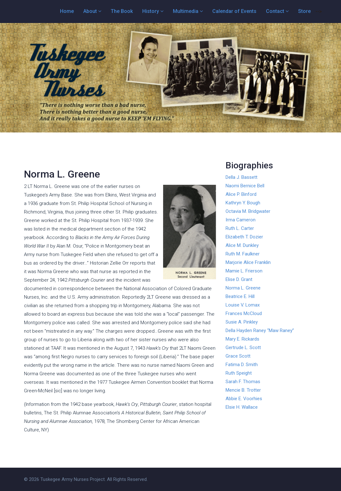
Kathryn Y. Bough (243, 203)
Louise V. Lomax (243, 305)
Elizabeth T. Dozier (244, 237)
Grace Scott (238, 356)
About (90, 11)
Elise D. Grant (239, 279)
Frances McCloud (244, 313)
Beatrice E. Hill (240, 296)
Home (67, 11)
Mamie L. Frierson (244, 271)
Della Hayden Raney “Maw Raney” (260, 330)
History (150, 11)
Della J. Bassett (241, 177)
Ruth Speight (239, 373)
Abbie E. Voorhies (244, 398)
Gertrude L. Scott (243, 347)
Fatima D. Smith (242, 364)
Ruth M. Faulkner (243, 254)
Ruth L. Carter (240, 228)
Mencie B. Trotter (243, 390)
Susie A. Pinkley (242, 322)
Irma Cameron (241, 220)
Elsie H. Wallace (242, 407)
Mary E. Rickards (242, 339)
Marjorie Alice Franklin (248, 262)
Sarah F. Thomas (243, 381)
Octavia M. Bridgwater (248, 211)
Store (304, 11)
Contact (275, 11)
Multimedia (185, 11)
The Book (122, 11)
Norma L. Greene (243, 288)
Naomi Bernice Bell (245, 186)
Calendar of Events (234, 11)
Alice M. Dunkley (242, 245)
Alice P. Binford (241, 194)
